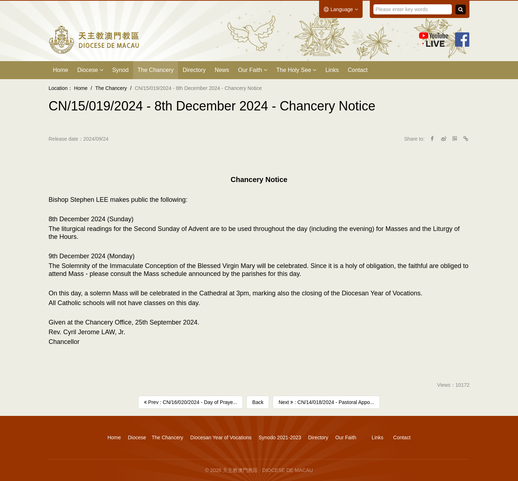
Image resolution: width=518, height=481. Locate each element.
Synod (120, 70)
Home (60, 70)
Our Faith (252, 70)
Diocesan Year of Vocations (220, 437)
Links (331, 70)
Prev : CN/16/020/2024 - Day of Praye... (190, 402)
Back (257, 402)
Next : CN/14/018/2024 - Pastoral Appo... (326, 402)
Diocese (90, 70)
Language (341, 9)
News (222, 70)
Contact (358, 70)
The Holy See (296, 70)
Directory (194, 70)
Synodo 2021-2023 (280, 437)
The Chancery (155, 70)
